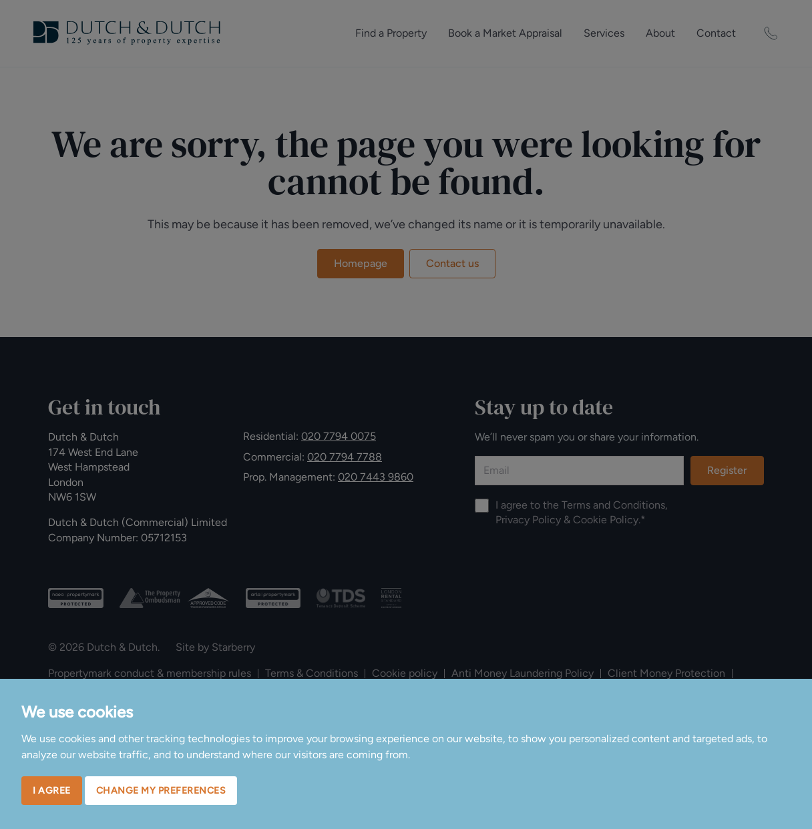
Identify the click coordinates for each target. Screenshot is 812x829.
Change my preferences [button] (161, 790)
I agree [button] (52, 790)
